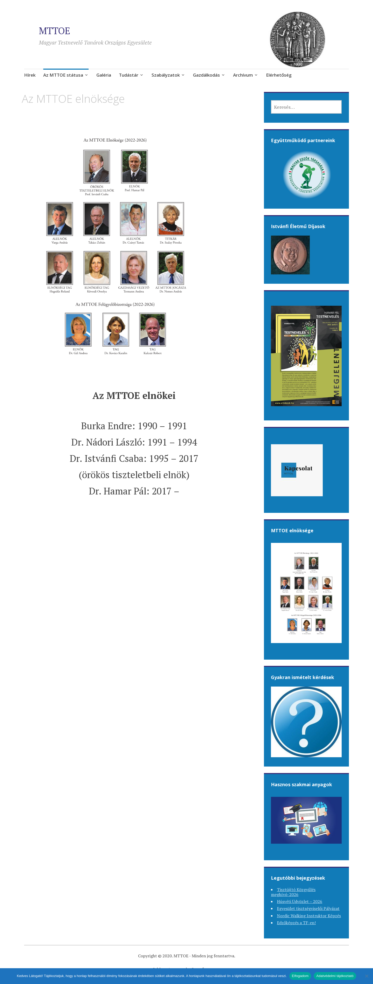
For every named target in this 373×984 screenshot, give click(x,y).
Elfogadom (300, 976)
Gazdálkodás (206, 75)
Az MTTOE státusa (63, 75)
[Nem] (366, 976)
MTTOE (54, 31)
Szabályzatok (166, 75)
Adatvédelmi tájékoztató (335, 976)
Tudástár (128, 75)
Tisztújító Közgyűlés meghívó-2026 (293, 892)
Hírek (29, 75)
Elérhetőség (279, 75)
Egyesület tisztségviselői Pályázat (308, 908)
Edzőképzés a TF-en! (296, 922)
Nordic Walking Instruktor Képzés (309, 916)
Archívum (243, 75)
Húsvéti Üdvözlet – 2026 (299, 901)
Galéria (103, 75)
